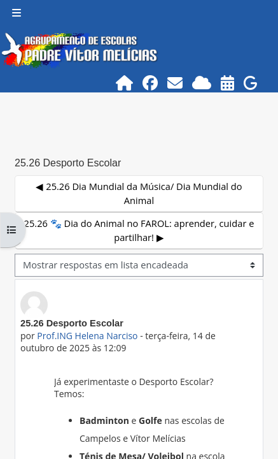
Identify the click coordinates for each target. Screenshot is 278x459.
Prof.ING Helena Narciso (87, 336)
